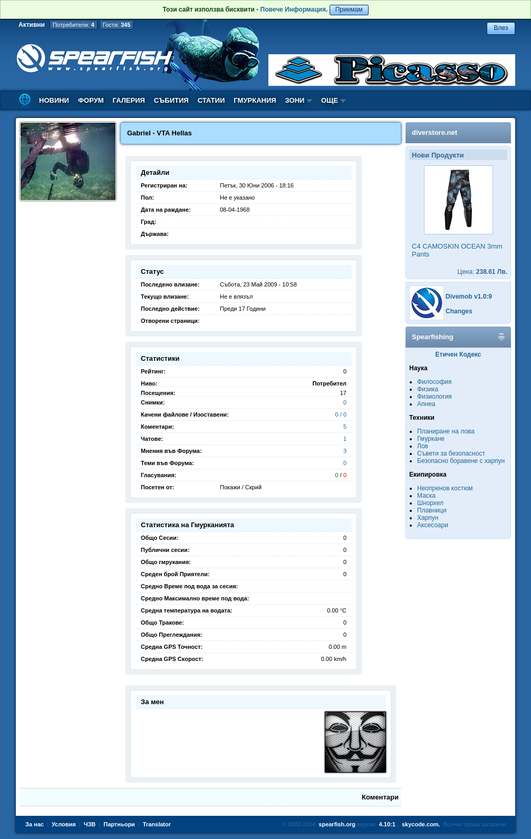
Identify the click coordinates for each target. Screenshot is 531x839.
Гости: (117, 25)
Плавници (432, 510)
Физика (427, 389)
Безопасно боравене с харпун (461, 461)
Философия (434, 382)
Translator (157, 824)
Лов (422, 446)
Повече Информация (293, 9)
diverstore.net (434, 132)
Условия (64, 824)
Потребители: (73, 25)
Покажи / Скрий (241, 487)
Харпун (427, 517)
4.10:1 (387, 824)
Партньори (119, 824)
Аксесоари (432, 525)
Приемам (349, 9)
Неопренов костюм (445, 488)
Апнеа (426, 404)
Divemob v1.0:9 (469, 296)
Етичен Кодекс (458, 354)
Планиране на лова (446, 431)
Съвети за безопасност (451, 453)
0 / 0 (340, 414)
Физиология (434, 396)
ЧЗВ (90, 824)
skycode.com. (421, 824)
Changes (459, 311)
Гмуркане (431, 438)
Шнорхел (430, 503)
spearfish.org (336, 824)
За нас (34, 824)
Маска (426, 495)
